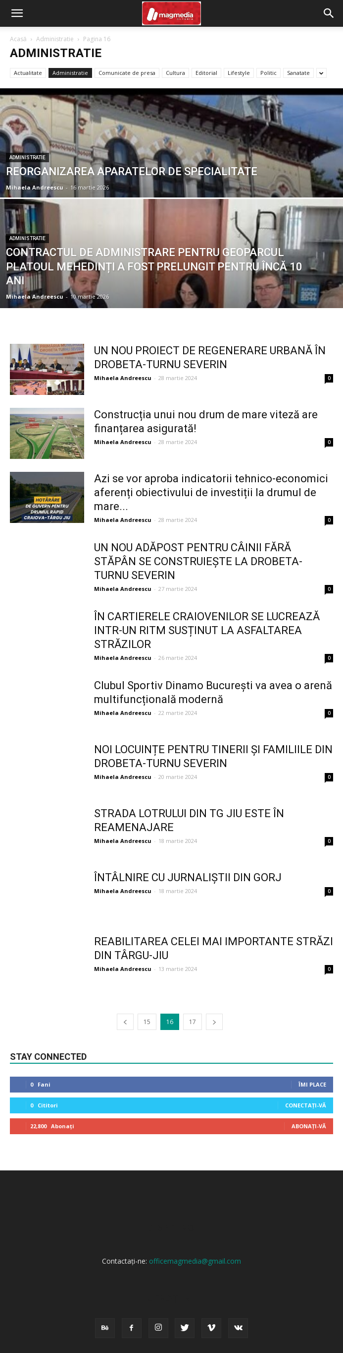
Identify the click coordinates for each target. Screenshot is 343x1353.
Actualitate (28, 72)
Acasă (18, 39)
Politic (268, 72)
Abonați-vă (309, 1126)
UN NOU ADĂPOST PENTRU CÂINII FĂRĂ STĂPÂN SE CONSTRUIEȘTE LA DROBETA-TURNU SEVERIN (198, 561)
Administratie (55, 39)
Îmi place (312, 1084)
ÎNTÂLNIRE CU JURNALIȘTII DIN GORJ (188, 877)
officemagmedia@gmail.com (195, 1261)
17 (192, 1022)
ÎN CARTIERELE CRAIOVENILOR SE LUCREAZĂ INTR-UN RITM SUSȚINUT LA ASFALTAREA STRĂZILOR (207, 630)
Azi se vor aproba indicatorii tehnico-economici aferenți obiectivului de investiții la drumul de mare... (211, 492)
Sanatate (298, 72)
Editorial (206, 72)
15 (147, 1022)
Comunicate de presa (126, 72)
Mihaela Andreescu (34, 187)
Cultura (175, 72)
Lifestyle (239, 72)
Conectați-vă (305, 1105)
